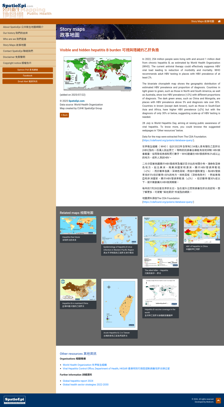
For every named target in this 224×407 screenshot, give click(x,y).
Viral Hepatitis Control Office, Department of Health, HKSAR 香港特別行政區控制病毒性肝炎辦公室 (116, 368)
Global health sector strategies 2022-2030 (85, 384)
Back (64, 115)
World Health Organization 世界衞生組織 (85, 364)
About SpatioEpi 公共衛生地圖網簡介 (23, 27)
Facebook (27, 75)
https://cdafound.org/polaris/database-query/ (168, 140)
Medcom (210, 402)
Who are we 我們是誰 (14, 39)
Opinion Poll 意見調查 (27, 70)
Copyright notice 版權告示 (17, 63)
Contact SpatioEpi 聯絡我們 (18, 51)
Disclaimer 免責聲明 (14, 57)
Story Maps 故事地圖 (202, 21)
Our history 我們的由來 (15, 33)
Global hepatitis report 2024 (78, 380)
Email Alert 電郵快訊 (27, 81)
